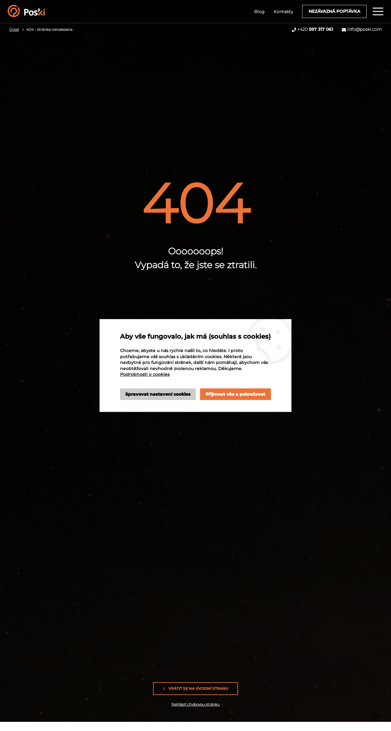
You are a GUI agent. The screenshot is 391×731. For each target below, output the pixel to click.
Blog (259, 11)
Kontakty (283, 11)
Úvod (14, 29)
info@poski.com (364, 29)
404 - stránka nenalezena (49, 29)
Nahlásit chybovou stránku (195, 704)
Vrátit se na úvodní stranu (195, 688)
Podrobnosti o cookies (145, 374)
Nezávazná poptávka (334, 11)
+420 (315, 29)
